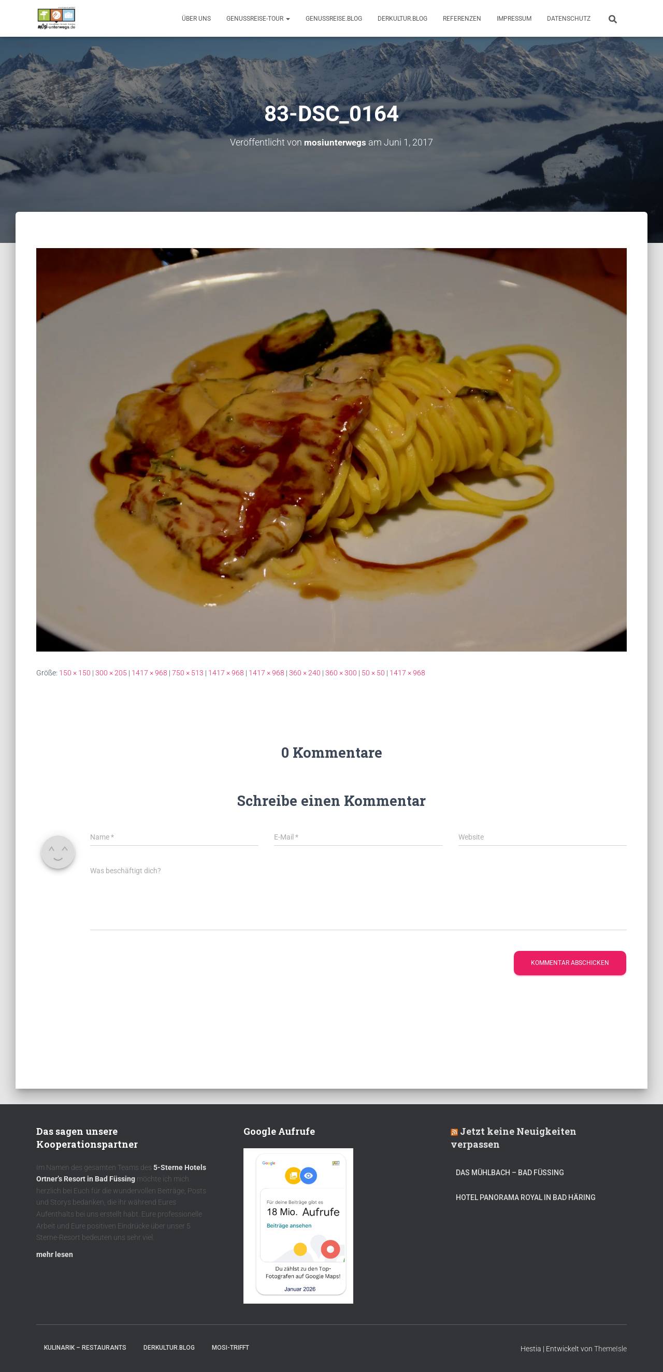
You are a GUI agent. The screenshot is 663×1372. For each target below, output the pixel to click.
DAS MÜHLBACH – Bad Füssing (510, 1172)
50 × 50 (373, 673)
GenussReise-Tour (258, 18)
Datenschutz (568, 18)
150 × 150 (75, 673)
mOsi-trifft (230, 1347)
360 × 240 (305, 673)
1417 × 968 (149, 673)
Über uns (196, 18)
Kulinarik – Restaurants (85, 1347)
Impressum (514, 18)
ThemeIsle (610, 1349)
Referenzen (462, 18)
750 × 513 (188, 673)
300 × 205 (111, 673)
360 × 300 (341, 673)
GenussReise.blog (334, 18)
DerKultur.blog (402, 18)
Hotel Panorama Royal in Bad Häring (526, 1197)
